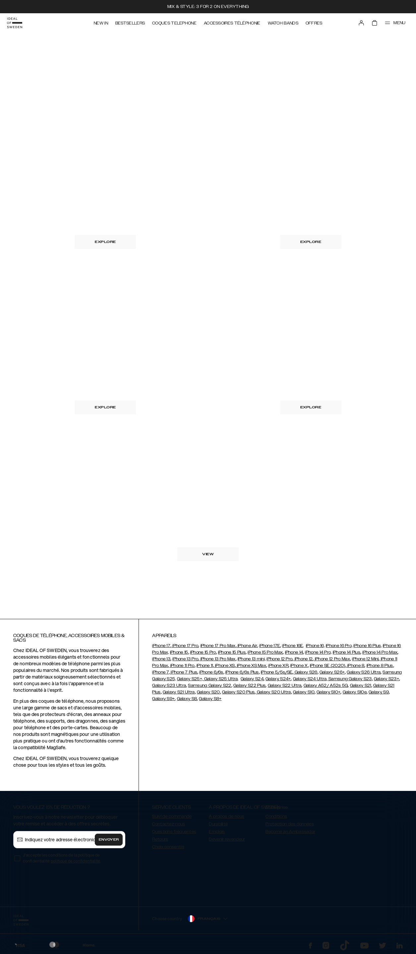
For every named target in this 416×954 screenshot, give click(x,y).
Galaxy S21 (360, 685)
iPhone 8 (355, 665)
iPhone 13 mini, (252, 659)
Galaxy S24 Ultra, (310, 679)
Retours (160, 839)
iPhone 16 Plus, (367, 645)
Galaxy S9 (379, 692)
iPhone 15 (179, 652)
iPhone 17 (161, 645)
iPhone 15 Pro (203, 652)
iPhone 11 (205, 665)
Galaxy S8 (187, 698)
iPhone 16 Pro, (339, 645)
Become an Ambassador (290, 831)
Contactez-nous (168, 824)
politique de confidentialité (75, 861)
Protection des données (290, 824)
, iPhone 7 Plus (183, 672)
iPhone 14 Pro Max (379, 652)
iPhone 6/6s (211, 672)
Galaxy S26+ (332, 672)
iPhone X (299, 665)
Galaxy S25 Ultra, (221, 679)
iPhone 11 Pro (182, 665)
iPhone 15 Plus (232, 652)
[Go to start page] (15, 22)
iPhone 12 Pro (279, 659)
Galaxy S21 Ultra (179, 692)
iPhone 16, (315, 645)
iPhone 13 (161, 659)
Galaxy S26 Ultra (364, 672)
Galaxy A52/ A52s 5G (326, 685)
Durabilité (218, 824)
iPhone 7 (160, 672)
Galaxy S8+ (210, 698)
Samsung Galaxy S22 (209, 685)
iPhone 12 (303, 659)
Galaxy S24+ (278, 679)
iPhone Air (247, 645)
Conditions (276, 816)
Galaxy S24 (252, 679)
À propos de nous (226, 816)
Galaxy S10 (304, 692)
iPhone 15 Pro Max (265, 652)
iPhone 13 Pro (185, 659)
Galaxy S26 (305, 672)
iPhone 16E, (293, 645)
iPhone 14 (294, 652)
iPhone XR (278, 665)
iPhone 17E (269, 645)
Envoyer (109, 839)
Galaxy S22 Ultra (285, 685)
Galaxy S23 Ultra (169, 685)
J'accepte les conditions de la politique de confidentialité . (62, 858)
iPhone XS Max (251, 665)
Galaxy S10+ (328, 692)
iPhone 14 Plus (346, 652)
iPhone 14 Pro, (318, 652)
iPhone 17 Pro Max (218, 645)
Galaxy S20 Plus (238, 692)
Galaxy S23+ (386, 679)
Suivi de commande (172, 816)
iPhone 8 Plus (380, 665)
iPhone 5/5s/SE (276, 672)
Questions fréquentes (174, 831)
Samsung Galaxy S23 (350, 679)
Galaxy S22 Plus (249, 685)
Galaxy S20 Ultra (273, 692)
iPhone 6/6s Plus (242, 672)
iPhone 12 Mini (365, 659)
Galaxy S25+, (190, 679)
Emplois (217, 831)
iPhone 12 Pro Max (332, 659)
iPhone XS (224, 665)
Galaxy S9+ (163, 698)
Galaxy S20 (208, 692)
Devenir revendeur (227, 839)
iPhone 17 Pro (184, 645)
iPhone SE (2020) (327, 665)
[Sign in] (360, 22)
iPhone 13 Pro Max (217, 659)
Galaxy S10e (355, 692)
